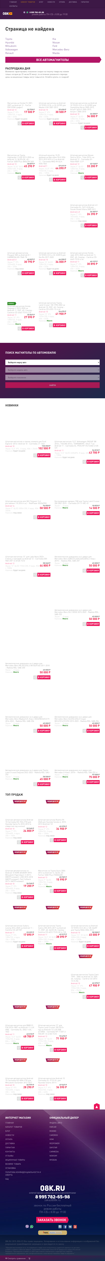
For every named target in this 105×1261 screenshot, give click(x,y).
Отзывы (9, 1155)
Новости (51, 2)
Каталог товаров (28, 2)
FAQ (7, 1179)
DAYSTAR (53, 1147)
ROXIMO (52, 1131)
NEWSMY (53, 1155)
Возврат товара (13, 1164)
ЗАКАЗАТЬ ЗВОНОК (52, 1220)
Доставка (73, 2)
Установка (10, 1168)
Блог (41, 2)
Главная (13, 2)
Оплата (62, 2)
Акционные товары (15, 1159)
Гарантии (85, 2)
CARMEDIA (54, 1151)
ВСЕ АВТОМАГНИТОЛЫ (52, 60)
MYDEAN (53, 1159)
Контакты (13, 6)
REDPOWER (54, 1143)
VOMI (51, 1139)
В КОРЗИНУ (28, 123)
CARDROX (53, 1135)
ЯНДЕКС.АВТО (55, 1122)
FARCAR (52, 1127)
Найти (52, 385)
